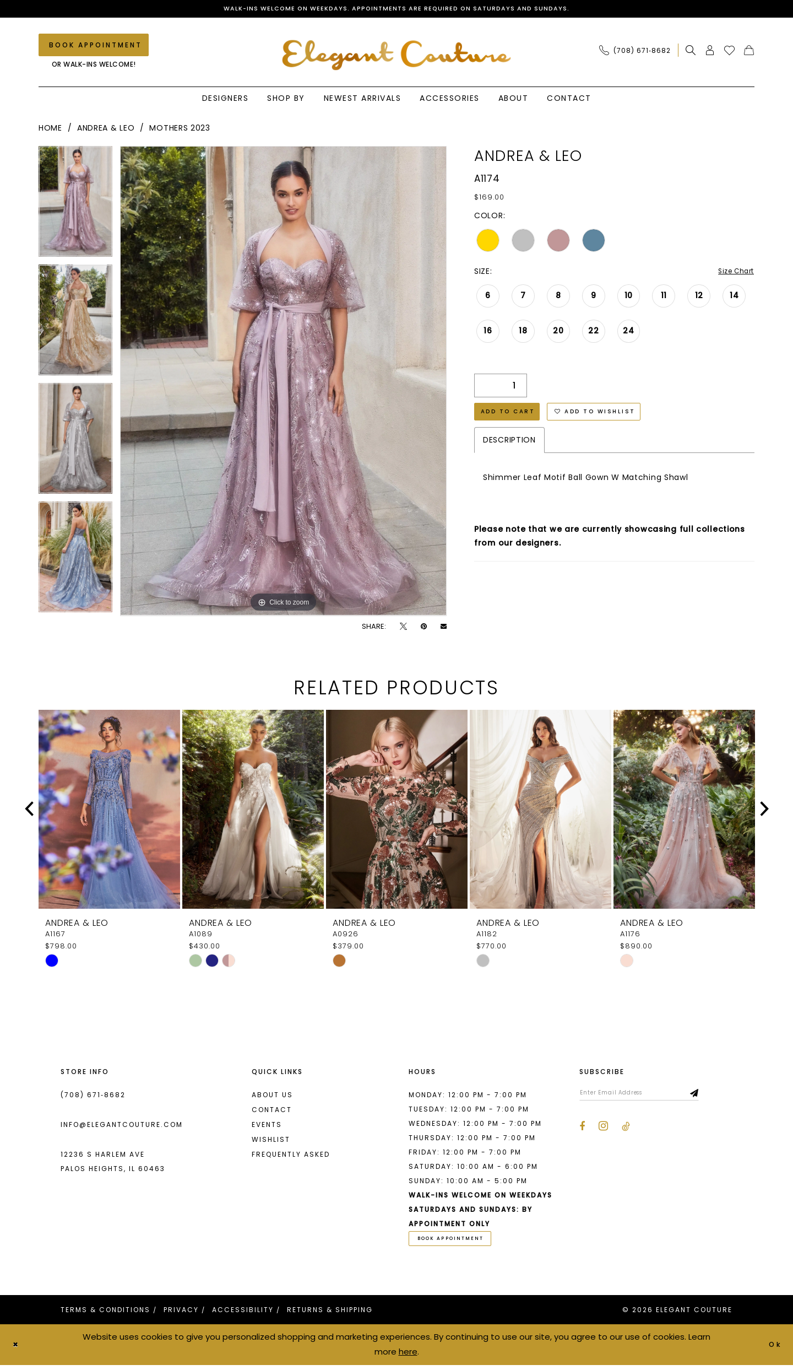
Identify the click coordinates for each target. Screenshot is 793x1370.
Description (509, 448)
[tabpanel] (75, 207)
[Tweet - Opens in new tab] (403, 628)
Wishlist (271, 1141)
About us (272, 1096)
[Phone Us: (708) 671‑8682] (635, 52)
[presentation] (109, 810)
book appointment (459, 1242)
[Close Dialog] (18, 1350)
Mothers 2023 (179, 130)
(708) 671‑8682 (93, 1096)
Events (267, 1126)
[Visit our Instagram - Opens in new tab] (603, 1130)
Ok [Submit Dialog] (773, 1349)
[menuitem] (638, 52)
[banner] (397, 56)
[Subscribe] (719, 1096)
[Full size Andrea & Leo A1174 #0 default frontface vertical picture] (283, 383)
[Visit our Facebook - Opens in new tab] (582, 1131)
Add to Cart (514, 418)
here (408, 1356)
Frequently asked (291, 1156)
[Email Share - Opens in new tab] (444, 628)
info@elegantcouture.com (122, 1126)
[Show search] (690, 52)
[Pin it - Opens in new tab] (424, 628)
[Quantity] (500, 389)
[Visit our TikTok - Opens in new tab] (626, 1131)
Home (50, 130)
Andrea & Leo (105, 130)
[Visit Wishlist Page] (730, 52)
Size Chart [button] (732, 273)
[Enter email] (651, 1096)
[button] (710, 52)
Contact (272, 1111)
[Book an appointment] (94, 47)
